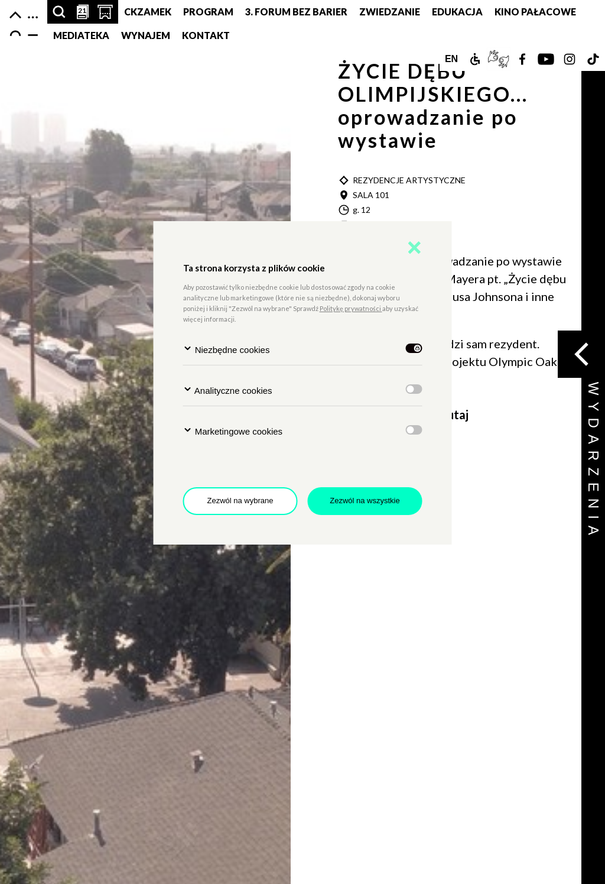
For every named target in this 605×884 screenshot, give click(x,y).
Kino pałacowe (535, 11)
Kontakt (206, 35)
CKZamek (147, 11)
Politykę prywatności (351, 308)
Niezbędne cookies (226, 349)
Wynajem (145, 35)
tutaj (455, 414)
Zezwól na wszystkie (364, 500)
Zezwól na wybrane (240, 500)
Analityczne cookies (227, 390)
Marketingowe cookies (233, 430)
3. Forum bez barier (296, 11)
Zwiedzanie (389, 11)
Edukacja (457, 11)
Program (208, 11)
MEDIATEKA (81, 35)
